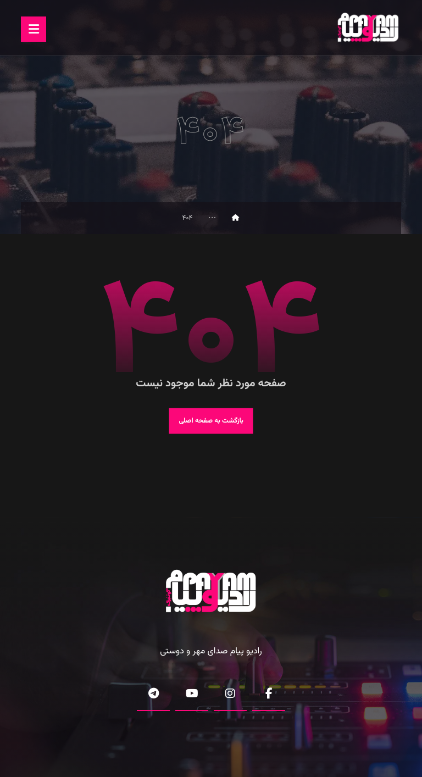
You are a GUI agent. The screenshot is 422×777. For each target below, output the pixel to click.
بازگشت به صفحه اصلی (211, 420)
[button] (33, 29)
